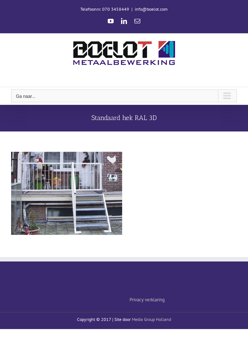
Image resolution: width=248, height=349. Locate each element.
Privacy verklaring (147, 300)
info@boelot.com (151, 9)
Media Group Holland (151, 319)
